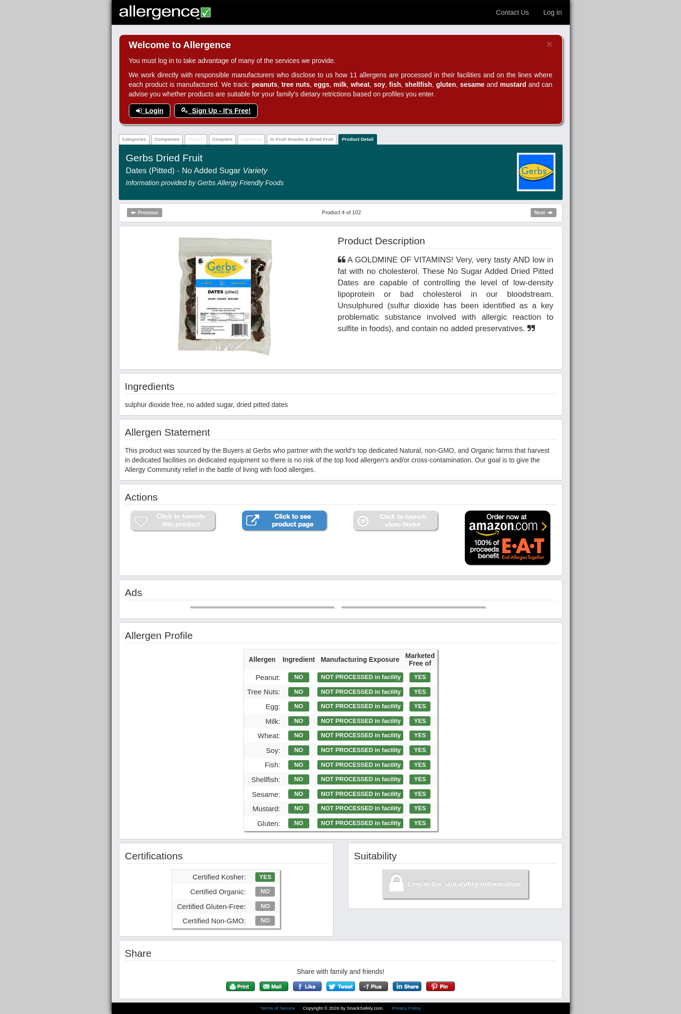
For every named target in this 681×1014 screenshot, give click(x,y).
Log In (553, 12)
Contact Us (512, 12)
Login (150, 111)
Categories (134, 139)
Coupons (222, 139)
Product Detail (357, 139)
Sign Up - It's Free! (216, 111)
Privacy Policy (406, 1008)
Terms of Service (278, 1008)
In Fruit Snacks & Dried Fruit (301, 139)
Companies (167, 139)
